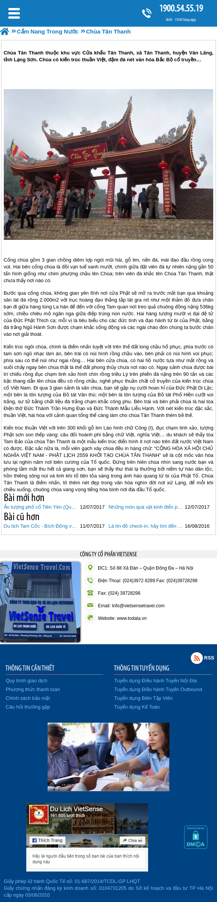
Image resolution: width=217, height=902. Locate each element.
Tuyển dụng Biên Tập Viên (143, 698)
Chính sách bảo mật (28, 698)
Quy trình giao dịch (26, 680)
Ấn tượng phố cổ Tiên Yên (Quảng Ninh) (41, 507)
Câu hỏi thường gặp (28, 707)
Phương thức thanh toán (33, 689)
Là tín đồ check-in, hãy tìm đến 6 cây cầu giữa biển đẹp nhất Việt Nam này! (145, 526)
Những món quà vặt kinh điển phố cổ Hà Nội (145, 507)
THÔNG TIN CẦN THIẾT (29, 667)
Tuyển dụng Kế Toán (137, 707)
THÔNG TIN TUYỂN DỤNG (141, 667)
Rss (197, 658)
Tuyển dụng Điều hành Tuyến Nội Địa (155, 680)
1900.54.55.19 (180, 8)
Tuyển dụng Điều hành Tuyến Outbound (158, 689)
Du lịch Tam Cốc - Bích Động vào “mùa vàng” (41, 526)
